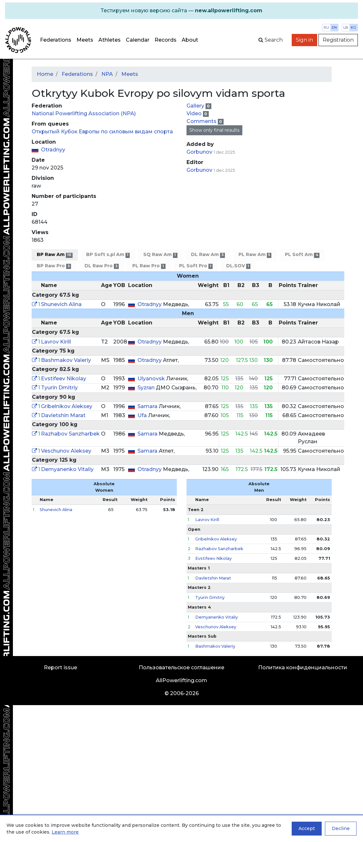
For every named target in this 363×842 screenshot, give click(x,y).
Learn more (65, 832)
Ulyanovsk (151, 378)
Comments (202, 121)
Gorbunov (200, 152)
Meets (84, 40)
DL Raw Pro (102, 266)
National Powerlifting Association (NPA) (84, 113)
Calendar (137, 40)
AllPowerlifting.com (181, 680)
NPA (107, 74)
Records (165, 40)
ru (326, 27)
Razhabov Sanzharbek (70, 434)
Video (195, 113)
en (334, 27)
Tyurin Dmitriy (59, 388)
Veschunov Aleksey (66, 451)
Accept (306, 828)
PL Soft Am (302, 255)
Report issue (60, 667)
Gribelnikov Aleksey (66, 406)
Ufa (142, 415)
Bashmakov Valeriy (66, 360)
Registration (338, 40)
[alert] (181, 11)
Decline (341, 828)
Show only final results (214, 130)
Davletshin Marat (63, 415)
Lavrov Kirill (56, 342)
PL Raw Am (254, 255)
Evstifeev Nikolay (63, 378)
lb (345, 27)
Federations (55, 40)
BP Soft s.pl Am (108, 255)
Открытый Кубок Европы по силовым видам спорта (102, 131)
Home (45, 74)
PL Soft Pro (196, 266)
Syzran (146, 388)
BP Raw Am (55, 255)
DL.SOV (238, 266)
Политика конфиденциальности (302, 667)
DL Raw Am (208, 255)
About (190, 40)
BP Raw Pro (54, 266)
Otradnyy (53, 150)
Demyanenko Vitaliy (67, 469)
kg (353, 27)
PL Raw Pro (148, 266)
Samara (148, 406)
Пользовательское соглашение (181, 667)
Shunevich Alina (61, 304)
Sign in (304, 40)
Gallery (196, 106)
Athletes (109, 40)
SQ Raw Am (160, 255)
